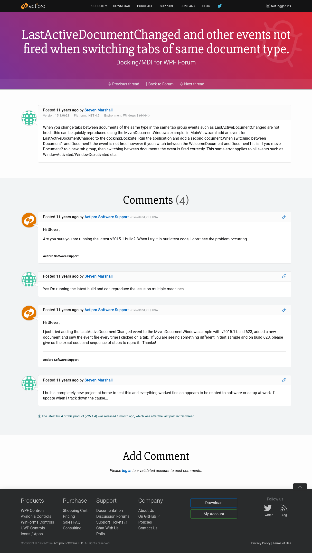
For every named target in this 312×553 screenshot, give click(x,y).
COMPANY (187, 6)
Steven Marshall (99, 110)
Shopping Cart (75, 510)
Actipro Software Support (107, 217)
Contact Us (148, 528)
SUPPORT (167, 6)
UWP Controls (33, 528)
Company (150, 500)
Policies (145, 522)
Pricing (69, 516)
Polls (100, 534)
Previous (123, 84)
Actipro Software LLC (68, 543)
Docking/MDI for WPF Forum (156, 62)
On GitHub (149, 516)
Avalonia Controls (36, 516)
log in (126, 470)
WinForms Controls (37, 522)
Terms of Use (282, 543)
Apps (38, 534)
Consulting (72, 528)
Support (106, 500)
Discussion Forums (113, 516)
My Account (214, 514)
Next (192, 84)
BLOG (206, 6)
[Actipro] (33, 6)
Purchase (75, 500)
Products (32, 500)
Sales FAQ (71, 522)
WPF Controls (33, 510)
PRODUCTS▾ (98, 6)
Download (213, 502)
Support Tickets (111, 522)
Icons (25, 534)
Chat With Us (107, 528)
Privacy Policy (260, 543)
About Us (146, 510)
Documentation (109, 510)
